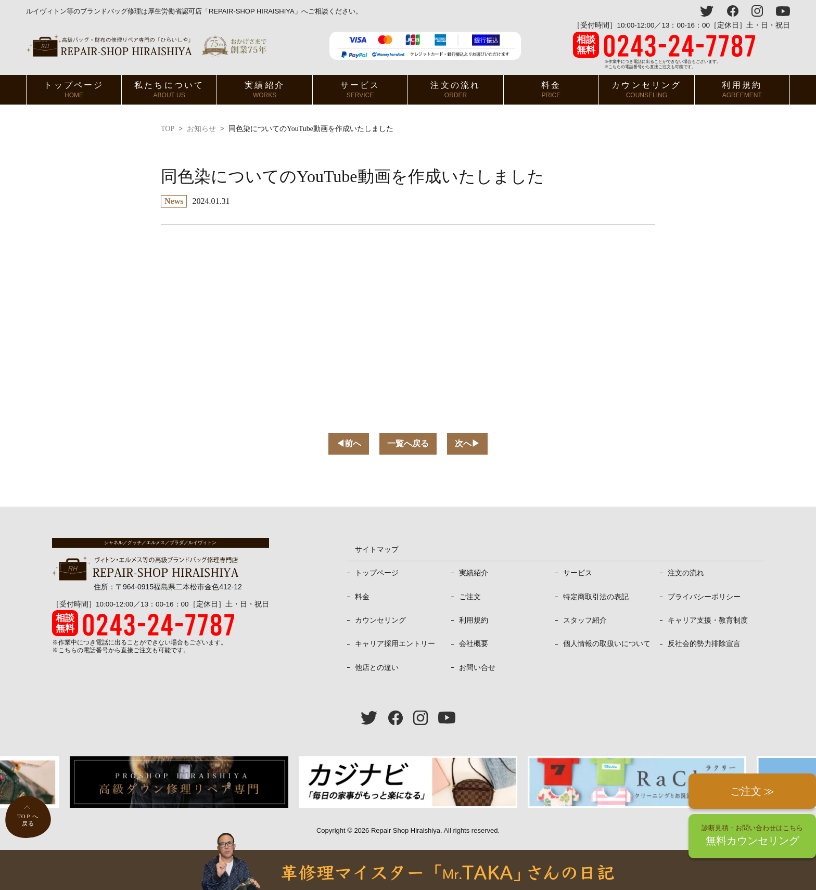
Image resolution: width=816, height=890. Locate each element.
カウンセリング (646, 90)
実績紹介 (265, 90)
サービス (360, 90)
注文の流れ (455, 90)
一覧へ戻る (408, 443)
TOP (167, 129)
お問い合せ (477, 667)
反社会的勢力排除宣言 (704, 643)
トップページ (74, 90)
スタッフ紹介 (585, 620)
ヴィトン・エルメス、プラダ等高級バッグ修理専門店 (146, 45)
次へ (467, 443)
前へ (348, 443)
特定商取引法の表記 (596, 596)
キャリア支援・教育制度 (708, 620)
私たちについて (169, 90)
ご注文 (470, 596)
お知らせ (201, 129)
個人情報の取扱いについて (607, 643)
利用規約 (742, 90)
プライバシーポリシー (704, 596)
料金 (551, 90)
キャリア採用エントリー (395, 643)
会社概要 (473, 643)
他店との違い (377, 667)
